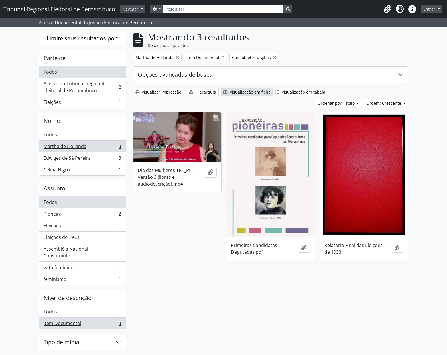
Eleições (82, 103)
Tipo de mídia (61, 342)
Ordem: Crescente (384, 103)
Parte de (55, 58)
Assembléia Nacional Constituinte (82, 252)
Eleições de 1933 (82, 238)
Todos (50, 72)
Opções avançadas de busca (175, 74)
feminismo (82, 280)
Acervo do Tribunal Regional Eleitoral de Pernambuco (82, 87)
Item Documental (82, 324)
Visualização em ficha (247, 92)
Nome (52, 121)
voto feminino (82, 268)
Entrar (429, 9)
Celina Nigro (82, 170)
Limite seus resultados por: (82, 38)
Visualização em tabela (300, 92)
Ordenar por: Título (337, 103)
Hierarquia (202, 92)
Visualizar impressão (158, 92)
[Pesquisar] (223, 9)
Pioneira (82, 215)
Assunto (54, 188)
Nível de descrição (68, 298)
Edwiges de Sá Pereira (82, 159)
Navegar (130, 9)
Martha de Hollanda (82, 147)
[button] (387, 9)
